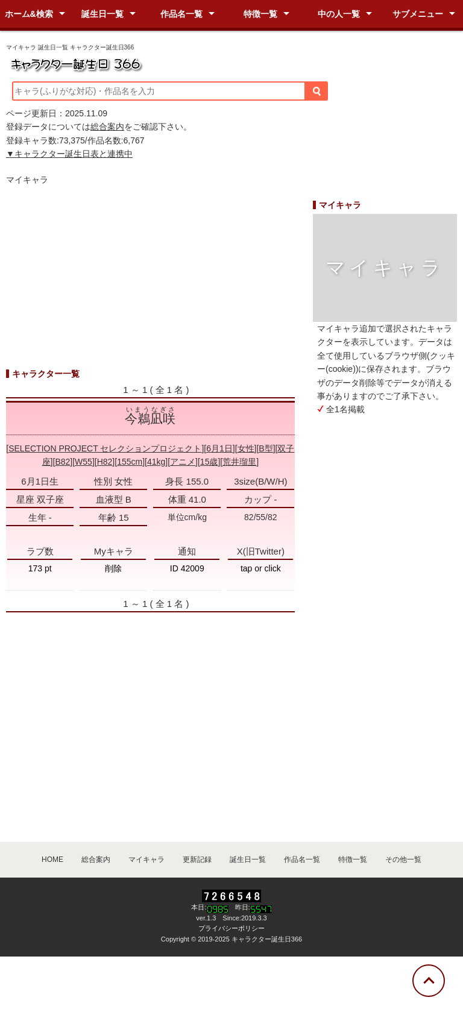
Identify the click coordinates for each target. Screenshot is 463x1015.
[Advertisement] (150, 282)
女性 (246, 448)
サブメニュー (417, 14)
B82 (62, 462)
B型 (265, 448)
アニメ (182, 462)
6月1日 (219, 448)
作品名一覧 (181, 14)
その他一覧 (403, 859)
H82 (105, 462)
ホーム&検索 (29, 14)
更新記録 (197, 859)
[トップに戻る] (428, 980)
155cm (129, 462)
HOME (52, 859)
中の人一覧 (339, 14)
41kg (156, 462)
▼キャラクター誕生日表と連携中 (69, 154)
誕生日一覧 (102, 14)
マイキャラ (146, 859)
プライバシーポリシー (231, 928)
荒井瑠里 (239, 462)
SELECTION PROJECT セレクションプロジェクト (104, 448)
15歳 (209, 462)
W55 (83, 462)
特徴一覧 (260, 14)
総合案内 (107, 126)
